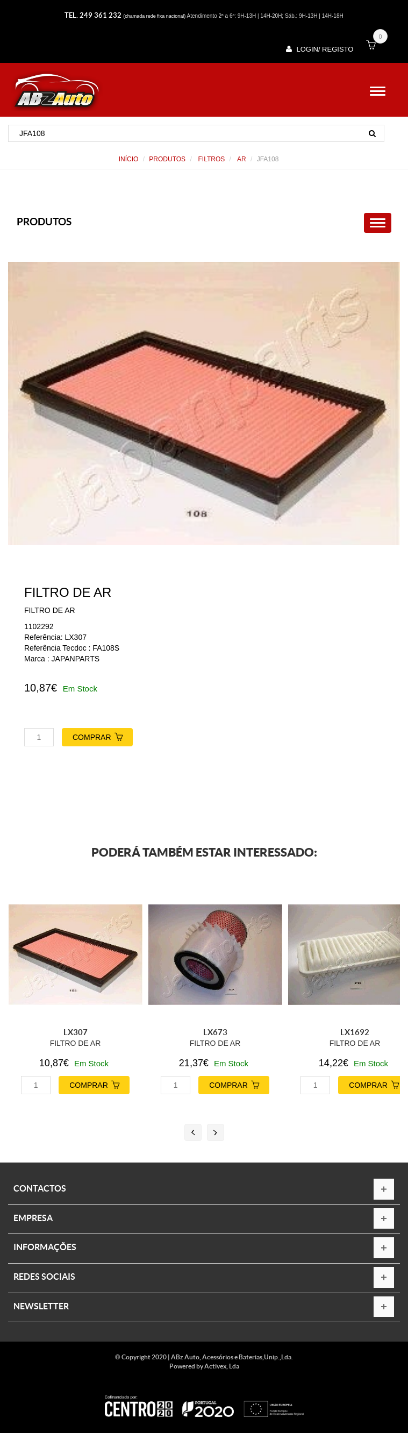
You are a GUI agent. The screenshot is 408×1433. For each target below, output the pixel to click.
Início (129, 159)
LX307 (75, 1032)
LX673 (215, 1032)
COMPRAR (103, 736)
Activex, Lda (221, 1366)
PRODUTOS (167, 159)
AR (240, 159)
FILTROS (210, 159)
